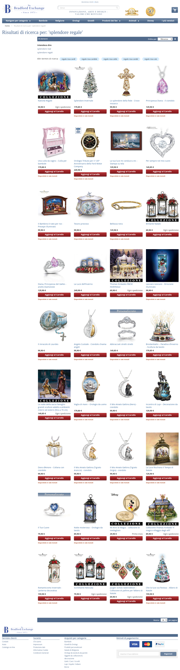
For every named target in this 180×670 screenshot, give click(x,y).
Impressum (37, 644)
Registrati (168, 654)
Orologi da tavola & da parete (75, 653)
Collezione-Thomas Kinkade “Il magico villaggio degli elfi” (160, 529)
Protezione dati (39, 647)
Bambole (67, 641)
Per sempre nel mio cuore (158, 160)
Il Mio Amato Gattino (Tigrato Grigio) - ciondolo (123, 469)
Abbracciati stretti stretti (121, 344)
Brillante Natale (153, 223)
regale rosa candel (130, 59)
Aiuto (96, 2)
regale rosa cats (150, 59)
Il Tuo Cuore (43, 527)
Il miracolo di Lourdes (48, 344)
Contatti (5, 641)
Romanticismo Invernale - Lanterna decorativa (50, 589)
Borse (66, 667)
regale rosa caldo (110, 59)
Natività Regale (45, 100)
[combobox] (88, 8)
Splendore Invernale (83, 100)
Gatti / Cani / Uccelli (72, 661)
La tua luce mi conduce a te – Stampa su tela (123, 162)
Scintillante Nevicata (83, 587)
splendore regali (45, 52)
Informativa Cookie (40, 650)
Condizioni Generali (41, 653)
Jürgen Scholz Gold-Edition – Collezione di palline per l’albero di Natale (126, 590)
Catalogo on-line (8, 647)
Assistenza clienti (87, 2)
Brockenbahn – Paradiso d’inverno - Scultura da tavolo (162, 345)
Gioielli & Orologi (71, 644)
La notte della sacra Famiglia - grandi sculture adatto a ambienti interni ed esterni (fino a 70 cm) (54, 407)
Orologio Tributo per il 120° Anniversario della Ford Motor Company (88, 163)
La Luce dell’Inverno (83, 284)
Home (7, 26)
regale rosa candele (89, 59)
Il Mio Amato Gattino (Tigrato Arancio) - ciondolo (87, 469)
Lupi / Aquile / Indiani (72, 664)
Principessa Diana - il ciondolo (160, 100)
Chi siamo (37, 641)
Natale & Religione (71, 650)
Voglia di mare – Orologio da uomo (90, 404)
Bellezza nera (116, 223)
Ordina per (152, 39)
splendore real (44, 48)
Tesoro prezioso (81, 223)
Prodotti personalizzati (73, 647)
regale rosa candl (68, 59)
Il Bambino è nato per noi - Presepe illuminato (50, 225)
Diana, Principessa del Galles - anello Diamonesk (52, 285)
